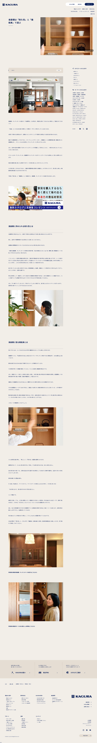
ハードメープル (76, 113)
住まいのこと (76, 83)
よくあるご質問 (9, 723)
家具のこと (76, 71)
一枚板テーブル (76, 103)
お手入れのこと (76, 75)
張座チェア (75, 106)
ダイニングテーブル (76, 98)
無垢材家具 (83, 94)
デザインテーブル (9, 703)
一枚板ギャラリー (25, 722)
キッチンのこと (76, 81)
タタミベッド (83, 108)
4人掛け (83, 98)
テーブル (82, 96)
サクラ (84, 118)
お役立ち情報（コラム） (41, 720)
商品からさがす (9, 698)
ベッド (78, 108)
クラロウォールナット (77, 122)
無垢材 (79, 94)
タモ (74, 115)
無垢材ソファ (8, 704)
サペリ (85, 115)
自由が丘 (78, 92)
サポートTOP (8, 718)
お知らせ (38, 718)
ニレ (77, 124)
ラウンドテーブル (76, 101)
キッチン (74, 110)
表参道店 (23, 720)
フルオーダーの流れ (25, 701)
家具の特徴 (24, 699)
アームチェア (81, 106)
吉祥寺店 (23, 723)
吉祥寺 (83, 92)
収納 (7, 708)
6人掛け (74, 99)
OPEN (59, 70)
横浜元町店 (24, 727)
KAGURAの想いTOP (40, 698)
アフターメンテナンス (41, 703)
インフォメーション (77, 85)
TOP (6, 684)
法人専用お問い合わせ (10, 728)
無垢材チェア (8, 699)
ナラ (81, 113)
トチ (84, 117)
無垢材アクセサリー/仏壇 (11, 709)
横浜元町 (74, 94)
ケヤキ (80, 118)
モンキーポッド (79, 117)
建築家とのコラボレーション (57, 702)
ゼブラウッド (78, 120)
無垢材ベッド (8, 706)
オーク (84, 113)
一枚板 (82, 101)
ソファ (86, 106)
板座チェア (83, 105)
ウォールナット (76, 111)
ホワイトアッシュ (79, 115)
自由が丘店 (24, 725)
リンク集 (38, 722)
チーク (74, 117)
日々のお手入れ (9, 725)
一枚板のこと (76, 73)
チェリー (81, 111)
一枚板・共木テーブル (10, 701)
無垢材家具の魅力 (40, 699)
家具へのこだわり (25, 698)
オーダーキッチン (81, 110)
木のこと (75, 77)
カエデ (83, 122)
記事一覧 (11, 684)
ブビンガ (80, 124)
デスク (74, 108)
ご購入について (9, 722)
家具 (74, 96)
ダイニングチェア (76, 105)
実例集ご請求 (8, 730)
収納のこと (76, 79)
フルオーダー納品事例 (26, 703)
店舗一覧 (23, 718)
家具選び (77, 96)
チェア (81, 103)
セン (77, 118)
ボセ (74, 120)
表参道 (74, 92)
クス (74, 118)
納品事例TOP (54, 698)
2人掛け (78, 99)
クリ (74, 124)
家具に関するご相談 (10, 720)
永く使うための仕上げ (41, 701)
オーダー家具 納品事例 (56, 699)
